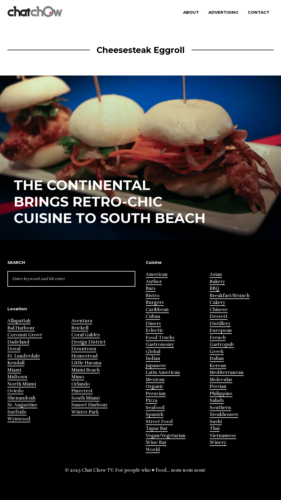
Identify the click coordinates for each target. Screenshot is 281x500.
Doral (13, 349)
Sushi (216, 421)
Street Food (159, 421)
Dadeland (18, 342)
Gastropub (222, 344)
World (153, 449)
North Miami (21, 384)
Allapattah (18, 321)
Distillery (220, 323)
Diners (153, 323)
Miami (14, 370)
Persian (218, 386)
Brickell (79, 328)
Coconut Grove (24, 335)
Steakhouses (224, 414)
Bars (151, 288)
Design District (88, 342)
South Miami (85, 398)
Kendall (15, 363)
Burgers (155, 302)
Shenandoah (21, 398)
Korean (218, 365)
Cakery (217, 302)
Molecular (221, 379)
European (221, 330)
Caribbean (157, 309)
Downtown (83, 349)
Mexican (155, 379)
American (157, 274)
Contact (258, 12)
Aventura (81, 321)
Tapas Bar (157, 428)
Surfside (17, 412)
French (218, 337)
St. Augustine (22, 405)
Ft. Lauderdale (23, 356)
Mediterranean (227, 372)
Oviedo (15, 391)
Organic (155, 386)
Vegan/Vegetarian (166, 435)
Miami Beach (85, 370)
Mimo (77, 377)
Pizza (151, 400)
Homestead (84, 356)
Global (153, 351)
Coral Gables (85, 335)
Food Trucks (160, 337)
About (191, 12)
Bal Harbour (21, 328)
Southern (220, 407)
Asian (216, 274)
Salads (217, 400)
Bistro (152, 295)
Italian (217, 358)
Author (154, 281)
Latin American (163, 372)
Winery (218, 442)
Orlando (80, 384)
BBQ (214, 288)
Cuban (153, 316)
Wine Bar (156, 442)
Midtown (17, 377)
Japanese (156, 365)
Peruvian (156, 393)
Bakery (217, 281)
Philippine (221, 393)
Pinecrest (82, 391)
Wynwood (18, 419)
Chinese (219, 309)
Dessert (218, 316)
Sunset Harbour (89, 405)
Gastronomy (160, 344)
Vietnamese (223, 435)
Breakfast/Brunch (229, 295)
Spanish (154, 414)
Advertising (223, 12)
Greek (217, 351)
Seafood (155, 407)
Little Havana (86, 363)
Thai (215, 428)
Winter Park (85, 412)
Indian (153, 358)
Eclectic (154, 330)
